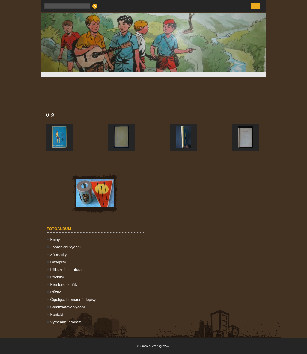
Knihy (55, 239)
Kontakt (56, 314)
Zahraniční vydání (65, 247)
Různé (55, 292)
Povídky (57, 277)
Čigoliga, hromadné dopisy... (74, 299)
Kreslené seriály (64, 284)
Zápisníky (58, 254)
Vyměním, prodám (66, 322)
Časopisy (58, 262)
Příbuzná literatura (66, 269)
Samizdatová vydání (67, 307)
